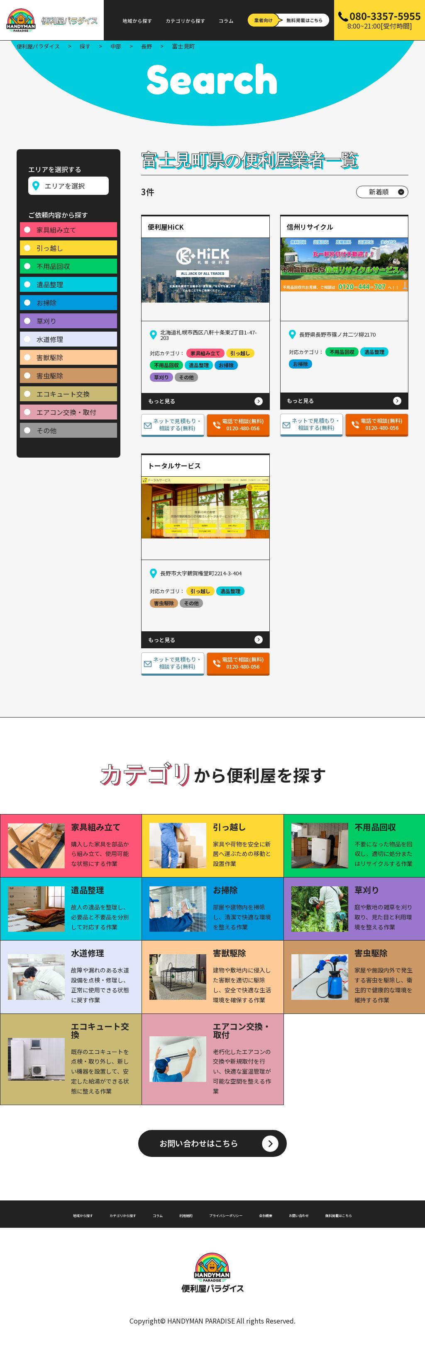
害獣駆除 (50, 354)
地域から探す (137, 20)
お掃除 (46, 299)
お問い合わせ (355, 1216)
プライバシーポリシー (253, 1216)
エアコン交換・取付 (66, 408)
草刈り (46, 317)
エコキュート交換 (63, 390)
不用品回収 (53, 262)
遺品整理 (50, 281)
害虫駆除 (50, 372)
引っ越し (50, 244)
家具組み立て (56, 226)
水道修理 (50, 335)
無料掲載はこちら (212, 1222)
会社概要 (310, 1216)
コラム (226, 20)
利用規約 (195, 1216)
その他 (46, 427)
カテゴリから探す (185, 20)
